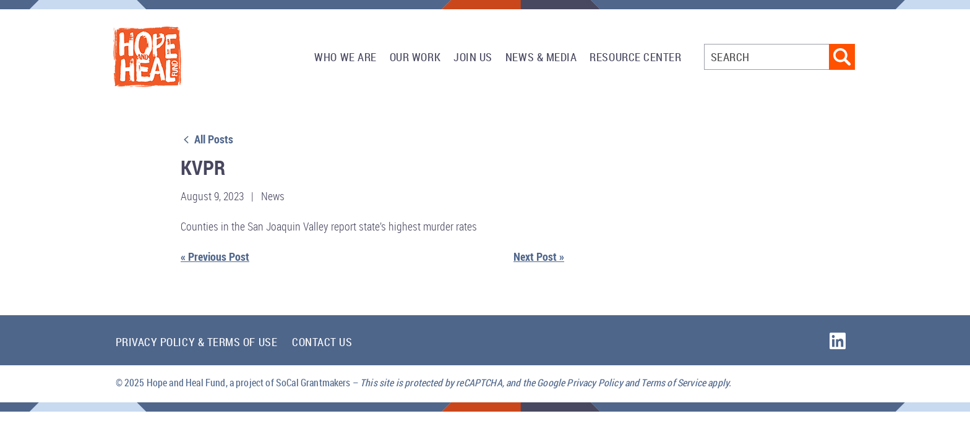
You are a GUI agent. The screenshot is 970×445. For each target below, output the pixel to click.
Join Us (472, 56)
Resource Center (635, 56)
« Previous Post (215, 256)
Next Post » (538, 256)
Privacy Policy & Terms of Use (197, 341)
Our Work (415, 56)
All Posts (207, 139)
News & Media (541, 56)
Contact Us (322, 341)
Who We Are (345, 56)
